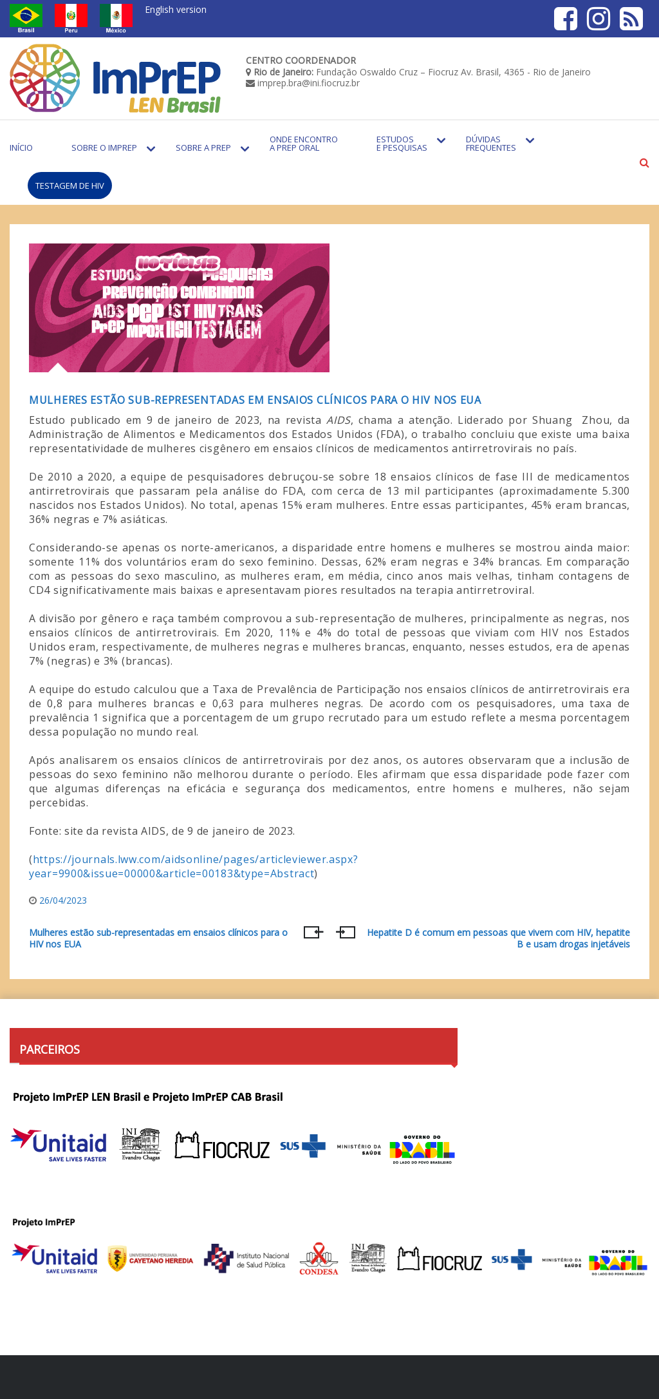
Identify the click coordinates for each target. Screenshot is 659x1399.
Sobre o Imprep (104, 147)
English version (176, 9)
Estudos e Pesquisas (401, 143)
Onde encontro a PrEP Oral (304, 143)
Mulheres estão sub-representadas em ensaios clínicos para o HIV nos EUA (255, 400)
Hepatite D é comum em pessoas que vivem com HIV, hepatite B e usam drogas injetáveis (498, 938)
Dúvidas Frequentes (491, 143)
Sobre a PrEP (203, 147)
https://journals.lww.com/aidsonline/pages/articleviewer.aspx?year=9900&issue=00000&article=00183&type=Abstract (193, 866)
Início (21, 147)
